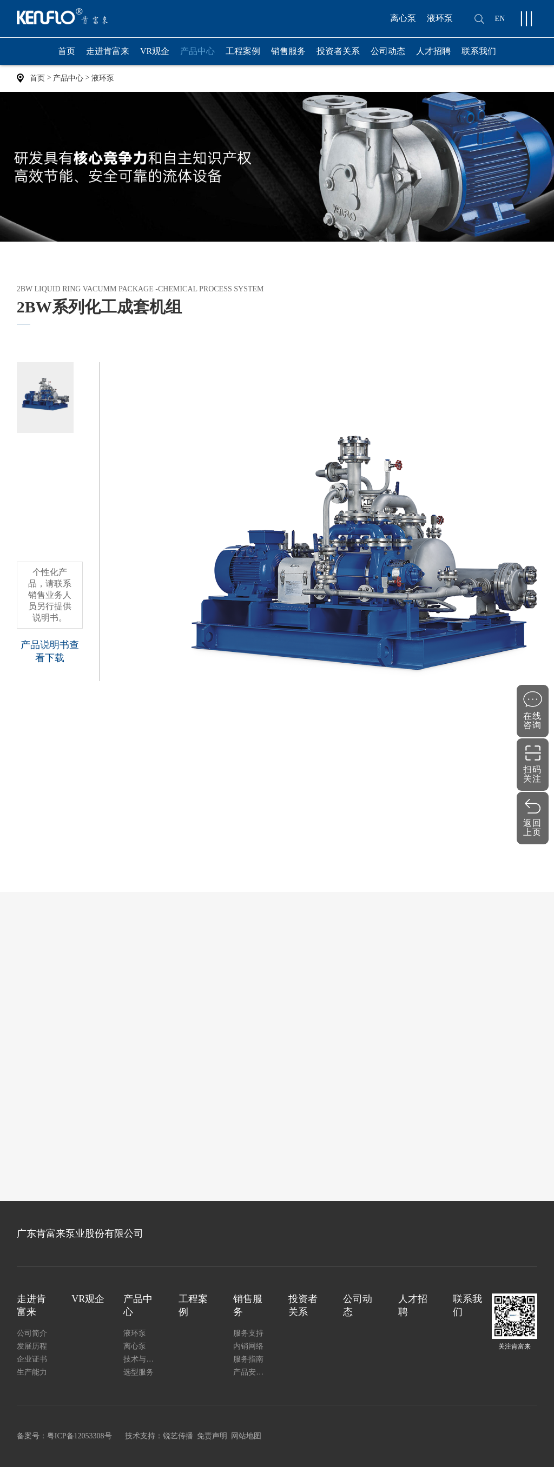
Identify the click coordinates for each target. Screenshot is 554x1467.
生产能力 (32, 1372)
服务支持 (248, 1333)
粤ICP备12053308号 (79, 1436)
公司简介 (32, 1333)
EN (500, 19)
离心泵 (403, 18)
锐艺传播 (178, 1436)
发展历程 (32, 1346)
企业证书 (32, 1359)
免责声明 (212, 1436)
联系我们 (478, 51)
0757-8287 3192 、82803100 (441, 368)
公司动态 (388, 51)
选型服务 (138, 1372)
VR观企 (154, 51)
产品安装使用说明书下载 (251, 1372)
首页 (66, 51)
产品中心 (197, 55)
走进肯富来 (107, 55)
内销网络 (248, 1346)
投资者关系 (338, 51)
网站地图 (246, 1436)
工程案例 (243, 51)
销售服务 (288, 55)
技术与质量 (141, 1359)
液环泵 (440, 18)
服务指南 (248, 1359)
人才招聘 (433, 51)
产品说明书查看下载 (50, 651)
